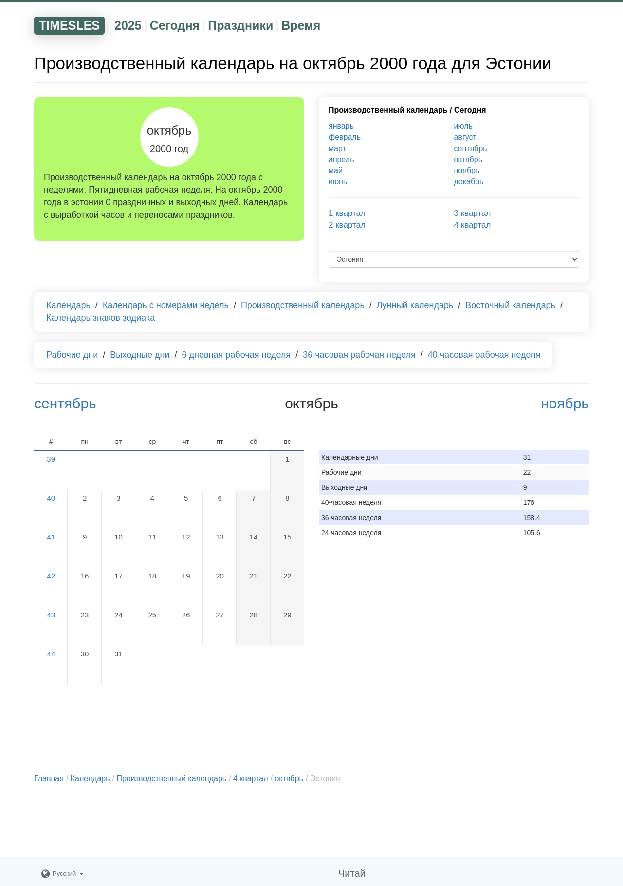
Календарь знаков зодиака (100, 318)
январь (341, 126)
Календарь (68, 305)
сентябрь (470, 148)
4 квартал (472, 225)
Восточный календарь (510, 305)
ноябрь (467, 170)
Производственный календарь (388, 110)
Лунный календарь (415, 305)
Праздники (240, 25)
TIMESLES (69, 25)
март (337, 148)
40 (51, 498)
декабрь (469, 181)
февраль (345, 137)
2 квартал (347, 225)
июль (463, 126)
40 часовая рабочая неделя (484, 355)
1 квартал (347, 213)
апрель (341, 159)
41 (51, 537)
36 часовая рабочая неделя (359, 355)
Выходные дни (139, 355)
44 (51, 654)
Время (300, 25)
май (336, 170)
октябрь (468, 159)
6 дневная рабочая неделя (236, 355)
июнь (338, 181)
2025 (128, 25)
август (465, 137)
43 (51, 615)
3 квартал (472, 213)
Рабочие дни (72, 355)
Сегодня (175, 25)
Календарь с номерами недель (166, 305)
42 (51, 576)
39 (51, 459)
